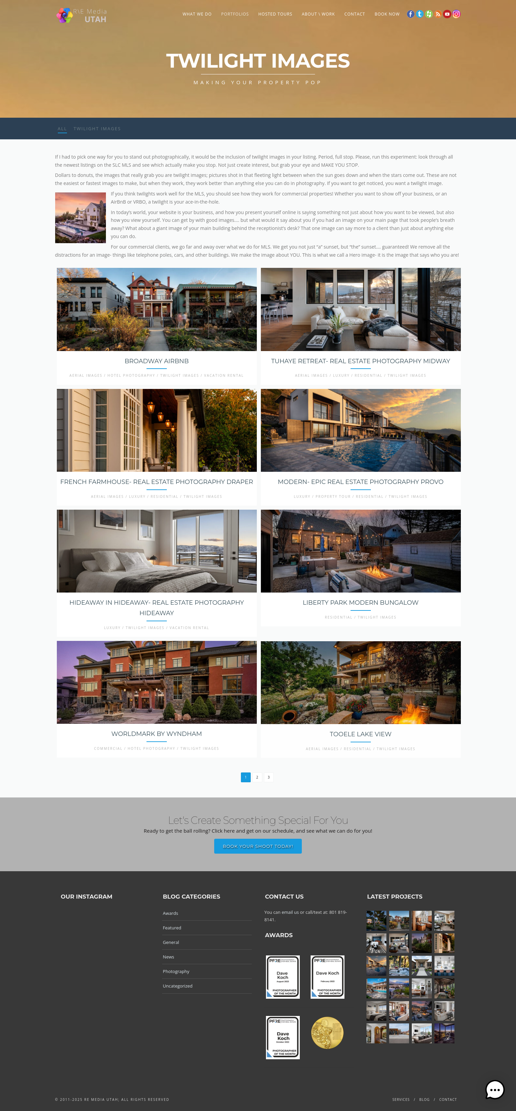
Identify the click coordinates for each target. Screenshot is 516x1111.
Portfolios (235, 14)
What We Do (197, 14)
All (62, 128)
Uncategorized (178, 986)
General (171, 942)
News (168, 957)
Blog (424, 1099)
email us (290, 912)
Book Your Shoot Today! (258, 846)
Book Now (387, 14)
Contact (354, 14)
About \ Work (318, 14)
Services (401, 1099)
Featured (172, 928)
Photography (176, 971)
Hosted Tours (275, 14)
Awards (170, 913)
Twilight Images (97, 128)
